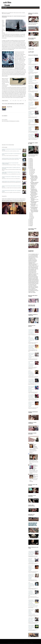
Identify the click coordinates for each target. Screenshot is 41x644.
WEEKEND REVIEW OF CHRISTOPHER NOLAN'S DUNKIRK (34, 192)
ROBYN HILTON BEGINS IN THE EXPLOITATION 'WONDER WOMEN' (31, 576)
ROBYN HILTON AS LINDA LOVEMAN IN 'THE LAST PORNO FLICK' (31, 113)
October (31, 171)
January (31, 218)
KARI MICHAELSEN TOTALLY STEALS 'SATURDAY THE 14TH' (12, 158)
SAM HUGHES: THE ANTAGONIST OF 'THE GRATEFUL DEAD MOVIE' (31, 364)
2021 (30, 163)
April (31, 214)
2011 (30, 224)
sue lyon (35, 525)
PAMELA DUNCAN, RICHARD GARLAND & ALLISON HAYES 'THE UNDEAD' (31, 69)
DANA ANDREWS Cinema (33, 474)
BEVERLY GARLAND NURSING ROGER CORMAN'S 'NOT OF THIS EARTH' (31, 96)
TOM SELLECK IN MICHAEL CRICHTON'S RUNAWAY (33, 186)
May (31, 213)
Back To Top (28, 642)
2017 (30, 168)
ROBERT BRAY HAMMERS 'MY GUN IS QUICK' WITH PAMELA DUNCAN (13, 198)
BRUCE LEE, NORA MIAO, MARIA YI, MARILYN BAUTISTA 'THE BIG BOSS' (31, 388)
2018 (30, 167)
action (21, 12)
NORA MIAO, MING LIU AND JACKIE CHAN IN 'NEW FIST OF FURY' (31, 87)
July (30, 174)
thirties (32, 525)
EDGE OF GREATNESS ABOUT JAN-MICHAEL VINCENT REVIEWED (34, 210)
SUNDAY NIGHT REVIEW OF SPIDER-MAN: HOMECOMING (34, 202)
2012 (30, 223)
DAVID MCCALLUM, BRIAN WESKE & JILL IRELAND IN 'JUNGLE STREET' (31, 373)
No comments (17, 12)
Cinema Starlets (32, 453)
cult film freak (7, 4)
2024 (30, 160)
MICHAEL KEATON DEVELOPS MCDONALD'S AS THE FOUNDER (34, 199)
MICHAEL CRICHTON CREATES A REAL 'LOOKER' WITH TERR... (33, 180)
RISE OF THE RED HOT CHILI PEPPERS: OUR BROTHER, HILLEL (33, 468)
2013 (30, 222)
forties (33, 524)
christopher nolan (11, 103)
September (32, 172)
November (32, 170)
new (4, 13)
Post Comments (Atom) (10, 144)
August (31, 173)
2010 (30, 225)
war (6, 13)
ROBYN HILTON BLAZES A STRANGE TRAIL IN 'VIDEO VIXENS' (31, 60)
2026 (30, 158)
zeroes (30, 525)
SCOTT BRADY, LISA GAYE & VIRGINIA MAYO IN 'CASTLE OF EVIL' (31, 104)
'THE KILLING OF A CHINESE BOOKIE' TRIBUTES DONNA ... (34, 190)
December (32, 169)
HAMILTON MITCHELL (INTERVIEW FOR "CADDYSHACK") (11, 181)
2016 (30, 219)
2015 (30, 220)
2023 (30, 161)
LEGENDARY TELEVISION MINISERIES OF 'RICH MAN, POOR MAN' (31, 593)
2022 (30, 162)
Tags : (3, 103)
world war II (8, 13)
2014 (30, 221)
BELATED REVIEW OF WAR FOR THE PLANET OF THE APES (34, 195)
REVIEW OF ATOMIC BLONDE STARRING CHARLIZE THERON (33, 176)
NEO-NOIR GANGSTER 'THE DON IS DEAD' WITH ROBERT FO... (34, 208)
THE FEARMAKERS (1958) (35, 476)
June (31, 212)
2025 (30, 159)
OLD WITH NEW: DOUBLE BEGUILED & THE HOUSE (34, 205)
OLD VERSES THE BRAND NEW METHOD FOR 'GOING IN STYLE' (34, 183)
